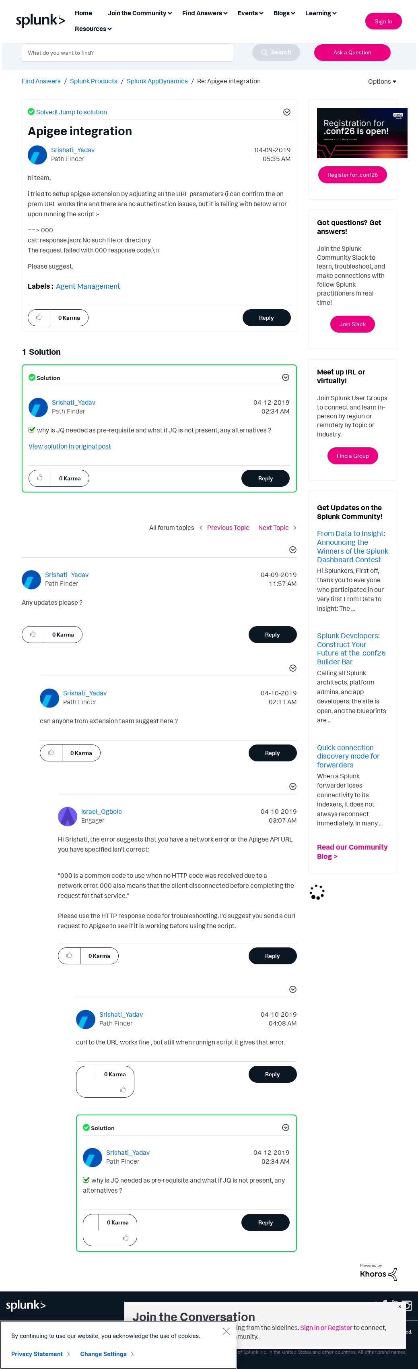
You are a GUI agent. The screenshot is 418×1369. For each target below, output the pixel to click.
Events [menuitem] (248, 13)
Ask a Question (352, 52)
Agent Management (88, 286)
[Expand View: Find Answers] (225, 12)
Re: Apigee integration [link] (229, 81)
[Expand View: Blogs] (293, 12)
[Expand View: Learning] (334, 12)
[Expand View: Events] (261, 12)
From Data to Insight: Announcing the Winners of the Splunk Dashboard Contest (352, 546)
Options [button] (377, 81)
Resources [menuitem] (90, 29)
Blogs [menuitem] (282, 13)
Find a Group (353, 455)
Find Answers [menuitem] (202, 13)
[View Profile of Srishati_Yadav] (73, 150)
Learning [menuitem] (318, 13)
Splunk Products (93, 81)
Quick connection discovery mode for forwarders (348, 756)
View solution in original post (70, 446)
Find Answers (41, 81)
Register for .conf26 (352, 174)
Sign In (383, 21)
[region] (118, 1345)
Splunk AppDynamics (157, 81)
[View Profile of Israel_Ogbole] (101, 811)
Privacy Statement (37, 1353)
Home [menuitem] (83, 13)
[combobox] (161, 52)
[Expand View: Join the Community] (170, 12)
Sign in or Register (326, 1328)
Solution (47, 378)
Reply (266, 317)
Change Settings (103, 1353)
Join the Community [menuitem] (137, 13)
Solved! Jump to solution (71, 112)
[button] (285, 113)
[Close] (226, 1331)
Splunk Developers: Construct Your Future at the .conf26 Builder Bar (351, 648)
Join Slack (353, 324)
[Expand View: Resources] (109, 28)
